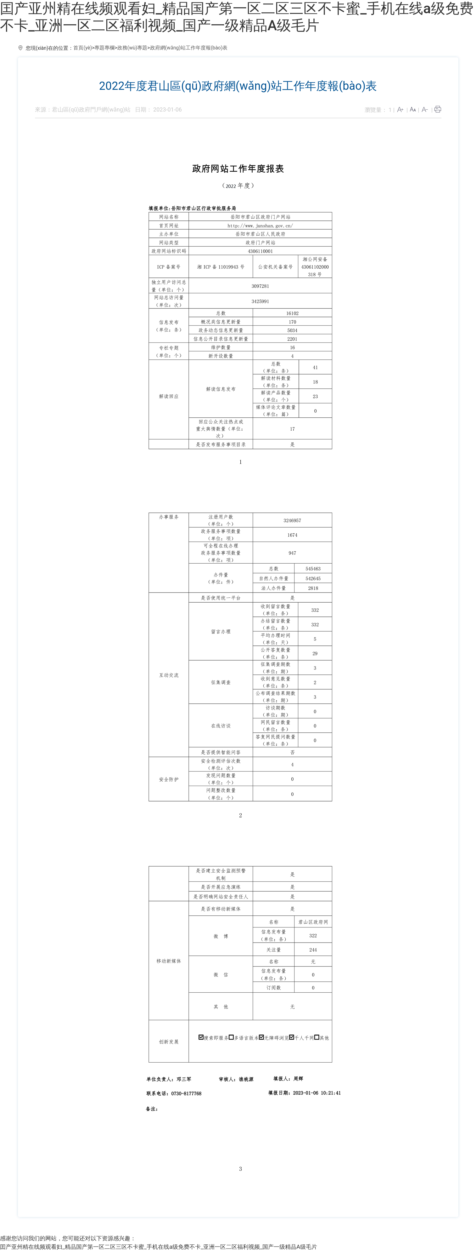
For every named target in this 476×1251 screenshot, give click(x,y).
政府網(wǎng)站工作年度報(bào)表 (189, 48)
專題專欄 (104, 48)
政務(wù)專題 (132, 48)
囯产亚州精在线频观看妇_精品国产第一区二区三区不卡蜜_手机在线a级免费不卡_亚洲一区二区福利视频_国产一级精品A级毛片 (236, 17)
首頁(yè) (82, 48)
